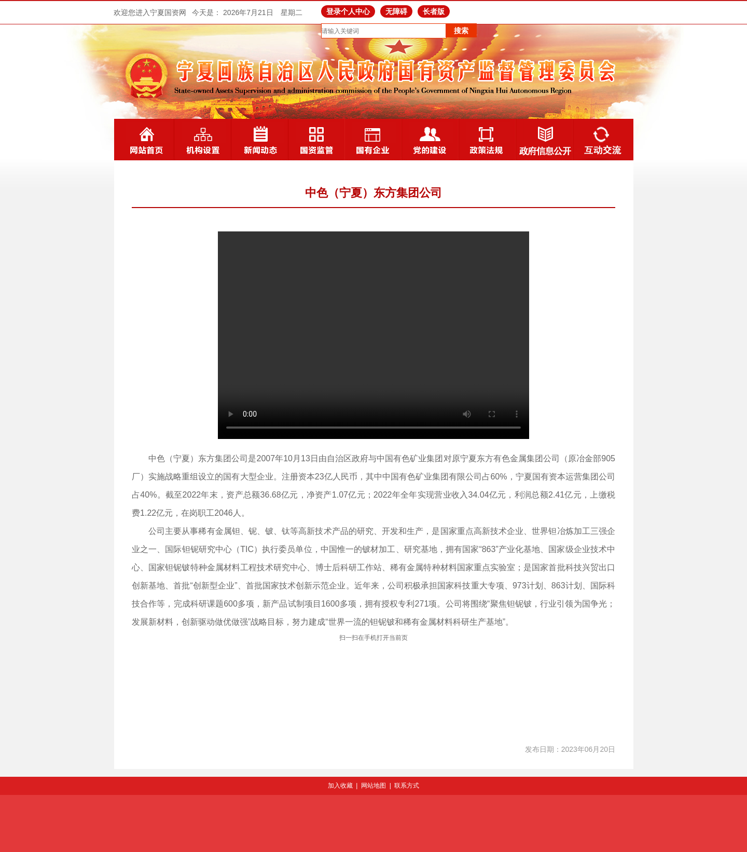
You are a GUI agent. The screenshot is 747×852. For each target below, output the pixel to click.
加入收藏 (340, 785)
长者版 (434, 11)
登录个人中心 (348, 11)
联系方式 (406, 785)
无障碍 (396, 11)
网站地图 (373, 785)
